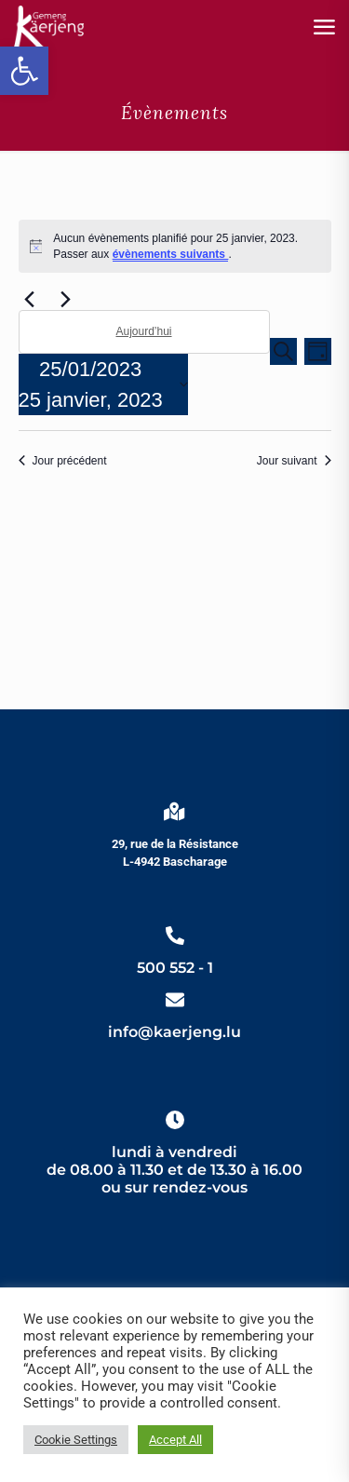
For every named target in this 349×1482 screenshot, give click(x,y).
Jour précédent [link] (63, 460)
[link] (24, 71)
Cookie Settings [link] (75, 1440)
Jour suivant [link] (294, 460)
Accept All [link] (175, 1440)
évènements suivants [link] (171, 254)
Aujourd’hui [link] (143, 331)
